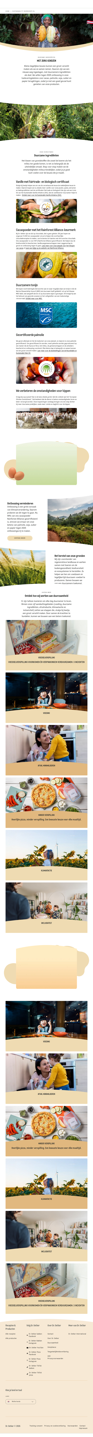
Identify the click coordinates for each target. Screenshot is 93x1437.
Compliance (52, 1347)
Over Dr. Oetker (53, 1338)
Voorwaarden (73, 1426)
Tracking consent (36, 1426)
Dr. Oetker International (77, 1334)
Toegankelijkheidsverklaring (58, 1352)
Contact (50, 1334)
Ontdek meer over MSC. (34, 298)
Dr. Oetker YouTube (36, 1348)
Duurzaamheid (53, 1343)
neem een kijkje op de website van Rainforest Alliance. (45, 248)
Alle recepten (10, 1334)
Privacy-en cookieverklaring (55, 1426)
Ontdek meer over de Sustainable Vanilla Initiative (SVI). (42, 195)
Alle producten (11, 1338)
